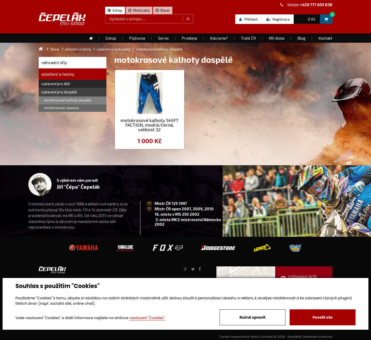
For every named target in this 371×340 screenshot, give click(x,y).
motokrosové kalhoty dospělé (67, 100)
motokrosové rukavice (61, 108)
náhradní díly (54, 62)
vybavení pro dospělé (59, 92)
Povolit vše (322, 317)
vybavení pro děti (55, 83)
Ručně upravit (252, 317)
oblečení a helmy (57, 74)
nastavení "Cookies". (147, 317)
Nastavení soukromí (317, 336)
